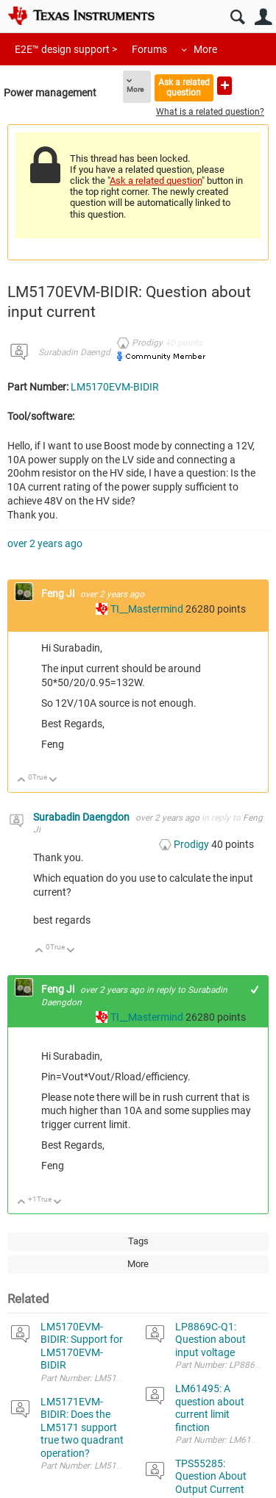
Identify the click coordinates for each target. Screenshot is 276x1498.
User (263, 17)
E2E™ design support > (66, 49)
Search (237, 17)
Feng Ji (59, 593)
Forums (149, 49)
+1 (255, 989)
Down (53, 780)
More (205, 49)
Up (21, 780)
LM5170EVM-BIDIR (115, 387)
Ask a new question (224, 85)
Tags (138, 1240)
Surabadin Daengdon (79, 352)
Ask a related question (184, 87)
